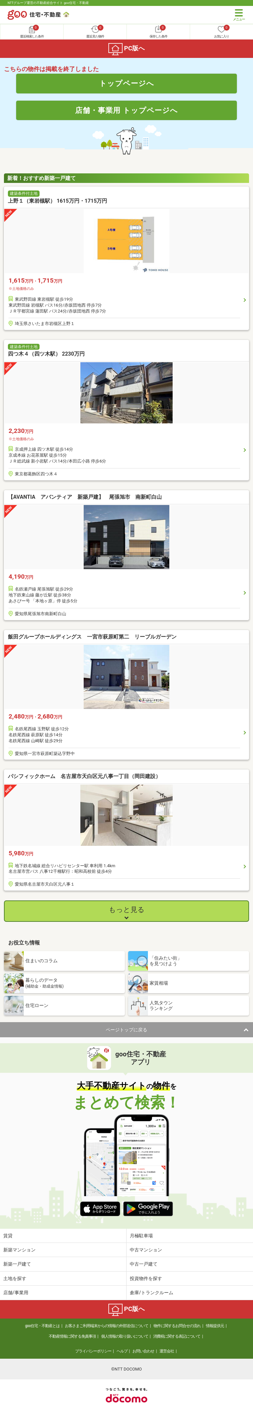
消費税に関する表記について (176, 1336)
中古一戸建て (143, 1264)
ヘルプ (122, 1351)
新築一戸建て (17, 1264)
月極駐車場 (141, 1235)
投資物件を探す (146, 1278)
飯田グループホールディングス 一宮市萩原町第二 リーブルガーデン (92, 637)
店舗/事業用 (15, 1292)
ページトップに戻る (126, 1029)
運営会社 (166, 1351)
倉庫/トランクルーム (151, 1292)
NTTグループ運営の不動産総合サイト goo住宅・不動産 (48, 3)
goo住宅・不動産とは (42, 1325)
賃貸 (8, 1235)
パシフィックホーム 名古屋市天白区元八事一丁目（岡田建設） (84, 776)
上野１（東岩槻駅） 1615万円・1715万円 (57, 201)
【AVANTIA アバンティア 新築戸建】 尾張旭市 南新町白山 (85, 497)
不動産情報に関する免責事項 (72, 1336)
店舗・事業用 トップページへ (126, 110)
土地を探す (14, 1278)
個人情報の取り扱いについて (124, 1336)
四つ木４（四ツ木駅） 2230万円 (46, 354)
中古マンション (146, 1249)
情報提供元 (215, 1325)
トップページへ (126, 83)
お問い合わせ (143, 1351)
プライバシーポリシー (93, 1351)
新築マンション (19, 1249)
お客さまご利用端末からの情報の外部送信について (106, 1325)
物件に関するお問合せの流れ (177, 1325)
